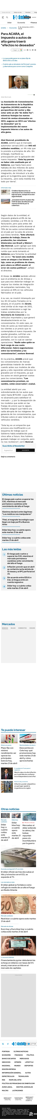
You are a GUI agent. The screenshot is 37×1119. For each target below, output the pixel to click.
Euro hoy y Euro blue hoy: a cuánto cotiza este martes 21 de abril (17, 930)
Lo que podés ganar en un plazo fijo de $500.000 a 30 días (16, 59)
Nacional (6, 1066)
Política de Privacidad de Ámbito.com (18, 1083)
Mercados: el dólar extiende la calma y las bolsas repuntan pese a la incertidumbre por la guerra (29, 834)
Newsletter (31, 1044)
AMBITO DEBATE (29, 1098)
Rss (3, 1080)
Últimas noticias (21, 1051)
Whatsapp (29, 1044)
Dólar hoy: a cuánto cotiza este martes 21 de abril (16, 539)
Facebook (7, 1044)
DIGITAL (7, 1099)
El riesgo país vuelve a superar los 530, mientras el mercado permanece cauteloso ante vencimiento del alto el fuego (18, 503)
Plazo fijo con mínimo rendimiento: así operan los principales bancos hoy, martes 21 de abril (9, 756)
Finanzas (19, 1055)
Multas (5, 1091)
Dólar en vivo (18, 12)
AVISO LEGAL (7, 1087)
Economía (21, 23)
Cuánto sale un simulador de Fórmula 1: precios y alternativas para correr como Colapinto (19, 65)
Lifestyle (29, 1062)
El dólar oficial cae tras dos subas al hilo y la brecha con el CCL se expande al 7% (17, 874)
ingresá (34, 17)
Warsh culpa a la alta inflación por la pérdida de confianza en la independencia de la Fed (25, 774)
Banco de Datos (9, 1059)
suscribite (27, 17)
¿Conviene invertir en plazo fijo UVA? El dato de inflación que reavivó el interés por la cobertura (23, 203)
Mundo (17, 1066)
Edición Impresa (9, 1069)
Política (30, 1055)
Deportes (28, 1066)
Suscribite (25, 450)
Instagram (13, 1044)
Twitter (3, 1044)
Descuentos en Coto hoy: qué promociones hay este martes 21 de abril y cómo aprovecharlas (28, 754)
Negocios (6, 1062)
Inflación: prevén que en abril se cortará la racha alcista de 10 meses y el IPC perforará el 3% (21, 570)
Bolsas (13, 628)
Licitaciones (17, 1091)
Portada (6, 1051)
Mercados (24, 1059)
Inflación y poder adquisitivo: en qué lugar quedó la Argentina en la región (25, 786)
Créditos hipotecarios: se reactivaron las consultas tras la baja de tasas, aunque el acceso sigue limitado (23, 193)
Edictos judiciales (24, 1087)
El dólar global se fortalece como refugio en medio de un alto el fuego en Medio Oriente (18, 887)
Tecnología (23, 1076)
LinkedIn (18, 1044)
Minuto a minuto (29, 822)
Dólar (9, 23)
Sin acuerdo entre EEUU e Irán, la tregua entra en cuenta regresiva (19, 579)
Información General (11, 1073)
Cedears (32, 628)
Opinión (17, 1062)
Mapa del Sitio (15, 1080)
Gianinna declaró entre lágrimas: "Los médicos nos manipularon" (17, 512)
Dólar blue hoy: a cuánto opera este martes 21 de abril (16, 531)
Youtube (23, 1044)
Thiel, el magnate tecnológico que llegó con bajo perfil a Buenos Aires (18, 522)
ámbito (3, 28)
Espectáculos (8, 1076)
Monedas (5, 628)
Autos (28, 1073)
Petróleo (27, 12)
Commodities (22, 628)
